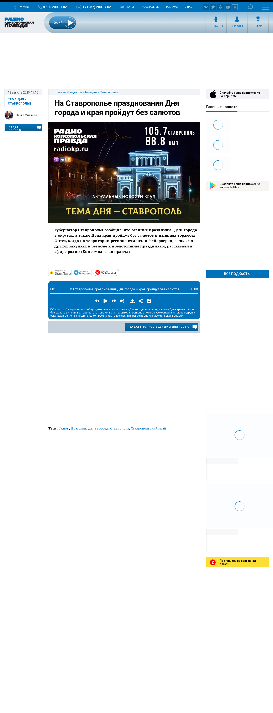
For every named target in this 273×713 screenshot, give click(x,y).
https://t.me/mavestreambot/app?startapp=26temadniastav (91, 272)
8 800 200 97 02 (55, 7)
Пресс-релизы (150, 6)
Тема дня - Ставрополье (101, 92)
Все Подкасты (237, 274)
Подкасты (216, 26)
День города (98, 428)
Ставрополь (119, 428)
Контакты (127, 6)
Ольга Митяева (26, 115)
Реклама (172, 6)
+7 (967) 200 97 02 (96, 7)
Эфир (258, 26)
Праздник (79, 428)
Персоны (237, 26)
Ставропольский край (148, 428)
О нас (188, 6)
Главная (60, 92)
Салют (63, 428)
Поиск (250, 7)
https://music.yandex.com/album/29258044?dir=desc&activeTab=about (71, 272)
